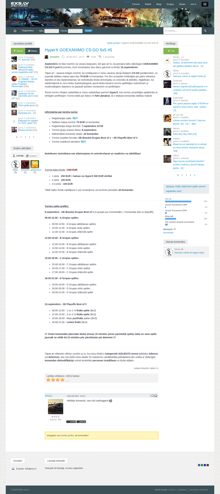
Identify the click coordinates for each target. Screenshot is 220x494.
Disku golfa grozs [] (25, 105)
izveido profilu (67, 435)
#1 (68, 396)
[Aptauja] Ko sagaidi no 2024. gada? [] (25, 120)
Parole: (72, 31)
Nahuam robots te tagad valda (184, 252)
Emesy (48, 396)
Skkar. (15, 165)
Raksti (148, 4)
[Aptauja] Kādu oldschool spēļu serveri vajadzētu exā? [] (25, 68)
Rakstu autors (202, 465)
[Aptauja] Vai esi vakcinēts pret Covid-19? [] (25, 95)
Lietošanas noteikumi (198, 490)
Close (127, 1)
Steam (182, 4)
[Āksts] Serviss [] (25, 129)
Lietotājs (199, 465)
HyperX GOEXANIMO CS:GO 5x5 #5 (78, 50)
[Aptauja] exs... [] (25, 112)
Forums (136, 4)
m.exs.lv (172, 490)
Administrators (207, 465)
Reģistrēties (28, 30)
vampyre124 (35, 165)
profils (72, 422)
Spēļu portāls (113, 43)
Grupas (170, 4)
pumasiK (25, 165)
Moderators (205, 465)
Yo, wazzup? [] (25, 59)
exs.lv (193, 4)
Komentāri (168, 232)
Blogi (158, 4)
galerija (82, 422)
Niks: (49, 31)
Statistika (182, 490)
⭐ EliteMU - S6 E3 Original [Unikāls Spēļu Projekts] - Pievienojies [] (25, 81)
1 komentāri (109, 57)
